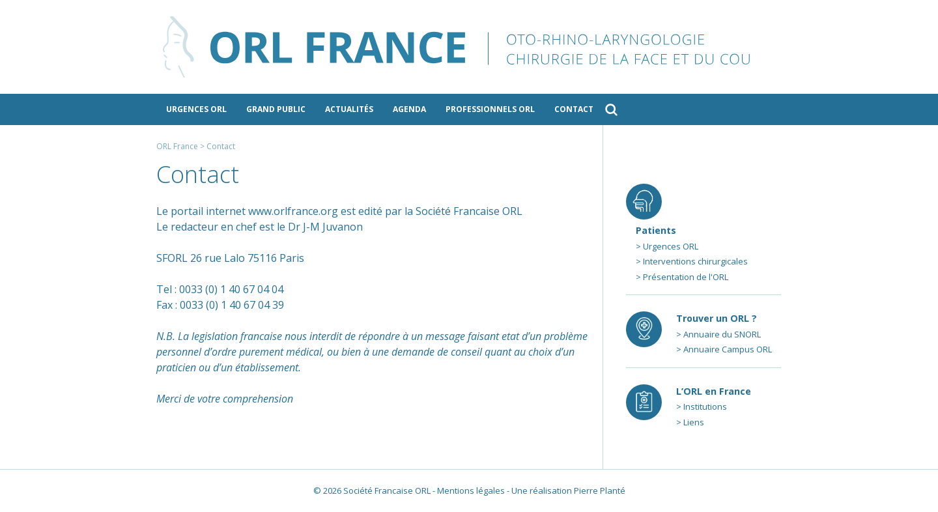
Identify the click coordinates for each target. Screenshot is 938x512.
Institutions (705, 406)
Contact (573, 109)
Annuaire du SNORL (722, 334)
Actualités (349, 109)
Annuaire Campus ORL (727, 349)
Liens (693, 422)
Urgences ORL (196, 109)
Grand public (276, 109)
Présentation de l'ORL (685, 277)
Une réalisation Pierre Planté (568, 490)
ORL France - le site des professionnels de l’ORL (469, 47)
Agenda (409, 109)
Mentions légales (471, 490)
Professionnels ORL (490, 109)
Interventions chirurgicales (695, 261)
